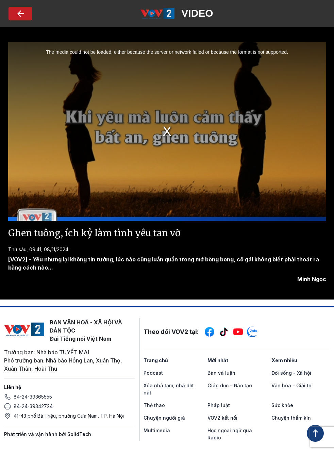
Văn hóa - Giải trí (291, 385)
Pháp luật (218, 405)
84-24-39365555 (33, 397)
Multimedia (157, 430)
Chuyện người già (164, 418)
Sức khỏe (282, 405)
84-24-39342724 (33, 406)
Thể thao (154, 405)
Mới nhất (217, 360)
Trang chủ (156, 360)
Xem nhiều (284, 360)
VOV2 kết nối (222, 418)
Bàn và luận (221, 373)
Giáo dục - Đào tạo (229, 385)
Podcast (153, 373)
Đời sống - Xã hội (291, 373)
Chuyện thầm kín (291, 418)
